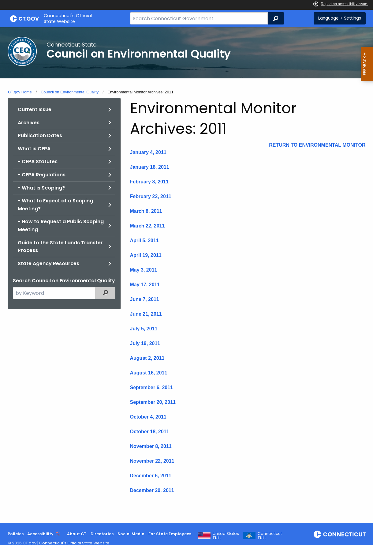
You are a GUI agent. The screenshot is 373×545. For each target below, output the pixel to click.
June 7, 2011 (144, 299)
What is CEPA (34, 148)
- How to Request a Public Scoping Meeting (61, 225)
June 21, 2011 (146, 314)
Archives (28, 122)
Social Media (130, 533)
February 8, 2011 (149, 181)
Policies (16, 533)
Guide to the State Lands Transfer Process (60, 246)
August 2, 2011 (147, 358)
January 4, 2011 (148, 152)
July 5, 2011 (144, 328)
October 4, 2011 (148, 416)
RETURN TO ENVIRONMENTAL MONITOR (317, 145)
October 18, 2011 (149, 431)
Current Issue (34, 109)
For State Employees (169, 533)
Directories (102, 533)
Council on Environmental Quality (70, 92)
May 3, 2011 (143, 269)
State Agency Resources (48, 263)
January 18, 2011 (149, 167)
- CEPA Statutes (38, 161)
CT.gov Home (20, 92)
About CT (77, 533)
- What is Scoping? (41, 187)
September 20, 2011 (153, 402)
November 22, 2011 (152, 461)
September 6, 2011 (151, 387)
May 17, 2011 (145, 284)
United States (226, 536)
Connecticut (270, 536)
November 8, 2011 (151, 446)
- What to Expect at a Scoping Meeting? (55, 204)
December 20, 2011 (152, 490)
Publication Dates (40, 135)
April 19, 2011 (146, 255)
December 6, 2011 (150, 475)
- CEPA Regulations (41, 174)
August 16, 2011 (148, 372)
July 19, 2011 (145, 343)
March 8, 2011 (146, 211)
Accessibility (40, 533)
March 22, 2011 (147, 225)
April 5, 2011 (144, 240)
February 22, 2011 (150, 196)
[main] (186, 275)
